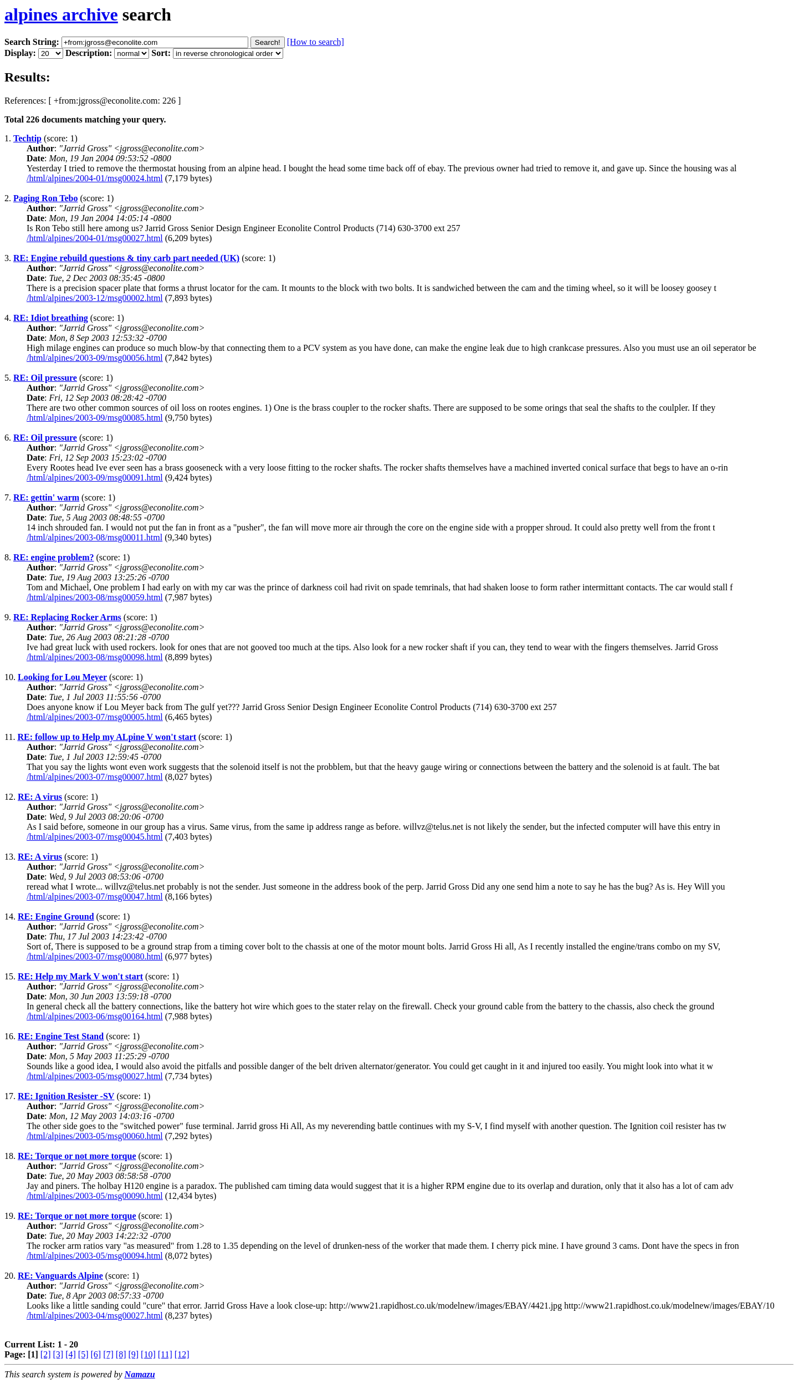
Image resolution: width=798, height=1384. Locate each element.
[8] (121, 1354)
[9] (133, 1354)
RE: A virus (40, 796)
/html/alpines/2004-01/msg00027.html (95, 238)
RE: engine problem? (53, 557)
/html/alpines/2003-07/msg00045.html (95, 836)
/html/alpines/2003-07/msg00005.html (95, 717)
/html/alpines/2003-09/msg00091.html (95, 477)
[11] (165, 1354)
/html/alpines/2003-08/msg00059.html (95, 597)
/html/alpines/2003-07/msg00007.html (95, 777)
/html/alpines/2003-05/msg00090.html (95, 1196)
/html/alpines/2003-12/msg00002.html (95, 298)
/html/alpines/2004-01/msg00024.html (95, 178)
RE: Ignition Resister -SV (66, 1096)
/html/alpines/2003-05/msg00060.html (95, 1136)
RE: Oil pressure (45, 377)
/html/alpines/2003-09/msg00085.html (95, 417)
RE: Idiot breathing (50, 318)
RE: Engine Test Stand (61, 1036)
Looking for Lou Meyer (62, 677)
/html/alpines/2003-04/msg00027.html (95, 1315)
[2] (45, 1354)
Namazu (140, 1374)
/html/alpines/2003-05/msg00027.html (95, 1076)
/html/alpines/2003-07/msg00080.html (95, 956)
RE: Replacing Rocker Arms (67, 617)
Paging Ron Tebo (45, 198)
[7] (108, 1354)
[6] (95, 1354)
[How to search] (315, 42)
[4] (70, 1354)
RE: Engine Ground (56, 916)
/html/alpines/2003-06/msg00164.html (95, 1016)
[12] (182, 1354)
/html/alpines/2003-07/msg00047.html (95, 896)
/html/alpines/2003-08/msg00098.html (95, 657)
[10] (148, 1354)
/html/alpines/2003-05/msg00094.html (95, 1255)
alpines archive (61, 14)
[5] (83, 1354)
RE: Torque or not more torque (77, 1156)
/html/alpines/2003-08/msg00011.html (94, 537)
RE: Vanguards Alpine (60, 1275)
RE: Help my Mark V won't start (80, 976)
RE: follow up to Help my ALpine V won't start (106, 737)
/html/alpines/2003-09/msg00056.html (95, 357)
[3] (58, 1354)
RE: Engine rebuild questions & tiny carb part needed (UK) (126, 258)
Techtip (27, 138)
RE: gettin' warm (46, 497)
